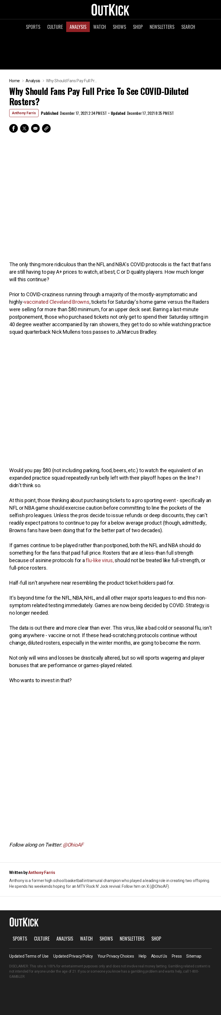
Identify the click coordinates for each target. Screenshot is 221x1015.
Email (35, 128)
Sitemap (193, 956)
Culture (55, 26)
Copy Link (46, 128)
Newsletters (162, 26)
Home (14, 80)
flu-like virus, (99, 560)
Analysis (78, 26)
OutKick (110, 9)
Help (142, 956)
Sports (33, 26)
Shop (138, 26)
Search (188, 26)
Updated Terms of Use (29, 956)
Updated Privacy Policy (73, 956)
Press (177, 956)
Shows (119, 26)
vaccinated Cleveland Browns (56, 302)
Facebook (13, 128)
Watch (99, 26)
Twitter (24, 128)
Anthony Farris (24, 113)
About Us (159, 956)
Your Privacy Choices (116, 956)
